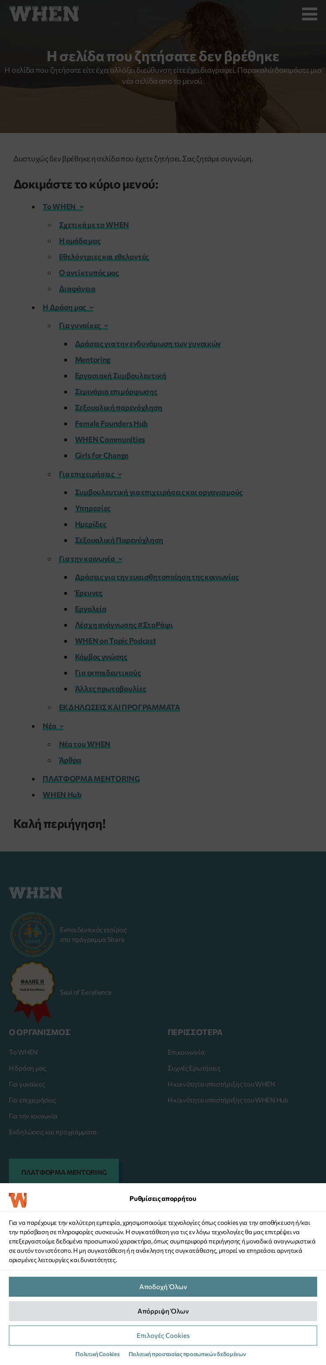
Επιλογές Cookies (163, 1335)
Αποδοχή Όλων (163, 1286)
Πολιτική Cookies (97, 1353)
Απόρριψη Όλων (163, 1311)
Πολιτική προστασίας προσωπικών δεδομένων (187, 1353)
